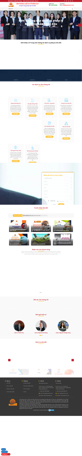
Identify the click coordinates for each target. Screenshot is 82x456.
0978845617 (4, 454)
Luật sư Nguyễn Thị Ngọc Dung (63, 332)
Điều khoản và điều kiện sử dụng (15, 1)
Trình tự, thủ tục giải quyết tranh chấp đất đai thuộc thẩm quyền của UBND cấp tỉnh (40, 230)
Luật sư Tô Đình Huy (19, 332)
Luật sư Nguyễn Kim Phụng (41, 332)
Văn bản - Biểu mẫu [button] (46, 8)
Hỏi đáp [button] (33, 8)
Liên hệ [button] (52, 8)
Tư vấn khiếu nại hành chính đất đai (61, 230)
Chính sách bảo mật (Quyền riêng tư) (30, 1)
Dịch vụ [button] (20, 8)
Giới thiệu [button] (15, 8)
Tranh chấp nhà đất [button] (27, 8)
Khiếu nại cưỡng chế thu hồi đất (38, 244)
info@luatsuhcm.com (68, 5)
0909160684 (54, 5)
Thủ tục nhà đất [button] (39, 8)
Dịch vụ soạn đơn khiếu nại (15, 244)
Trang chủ (11, 8)
